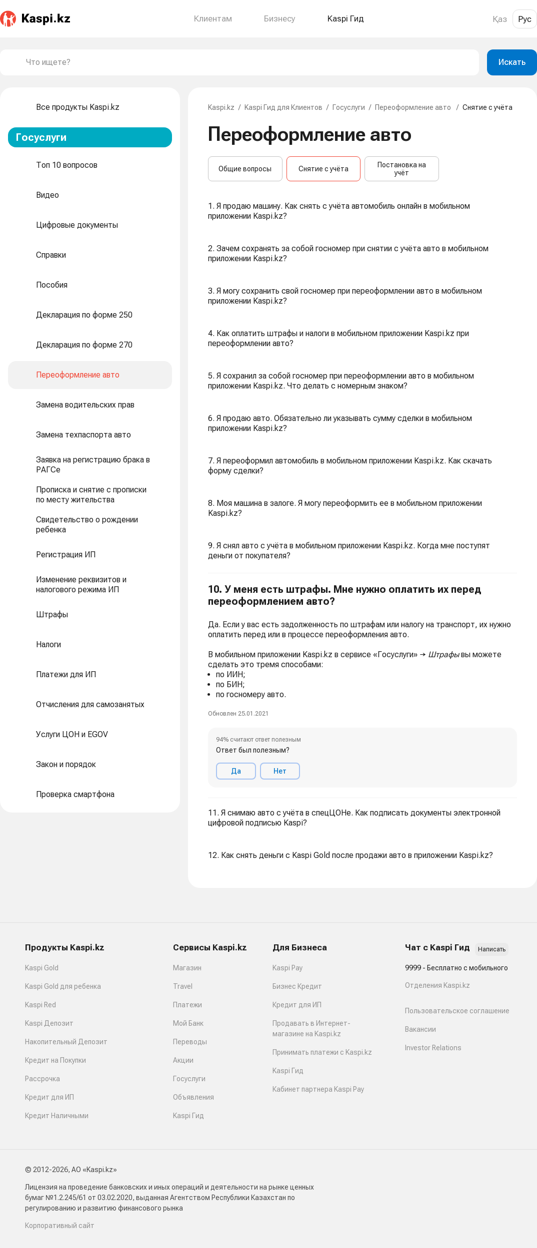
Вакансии (420, 1029)
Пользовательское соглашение (457, 1011)
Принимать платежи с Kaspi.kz (322, 1052)
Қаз (499, 19)
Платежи (187, 1005)
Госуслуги (348, 107)
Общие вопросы (245, 169)
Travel (182, 986)
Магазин (187, 968)
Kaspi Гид (188, 1116)
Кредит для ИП (49, 1097)
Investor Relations (433, 1048)
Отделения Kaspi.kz (437, 985)
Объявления (193, 1097)
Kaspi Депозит (49, 1023)
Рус (525, 19)
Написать (492, 949)
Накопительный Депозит (66, 1042)
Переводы (190, 1042)
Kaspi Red (40, 1005)
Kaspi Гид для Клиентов (283, 107)
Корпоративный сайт (59, 1226)
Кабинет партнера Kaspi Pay (318, 1089)
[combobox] (248, 62)
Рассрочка (42, 1079)
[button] (362, 685)
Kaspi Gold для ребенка (63, 986)
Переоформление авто (413, 107)
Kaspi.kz (221, 107)
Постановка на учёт (402, 169)
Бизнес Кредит (297, 986)
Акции (183, 1060)
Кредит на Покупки (55, 1060)
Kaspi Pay (287, 968)
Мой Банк (188, 1023)
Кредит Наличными (56, 1116)
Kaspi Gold (41, 968)
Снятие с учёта (323, 169)
